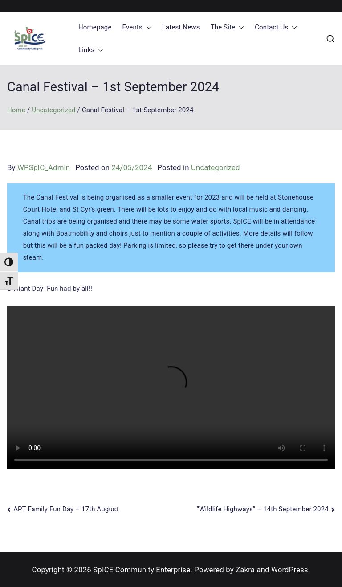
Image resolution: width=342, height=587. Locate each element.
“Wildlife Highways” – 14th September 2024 (263, 509)
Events (136, 27)
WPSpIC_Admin (43, 167)
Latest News (181, 27)
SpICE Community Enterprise (141, 569)
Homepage (95, 27)
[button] (146, 27)
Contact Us (276, 27)
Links (90, 50)
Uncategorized (215, 167)
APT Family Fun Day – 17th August (65, 509)
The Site (227, 27)
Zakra (245, 569)
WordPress (289, 569)
